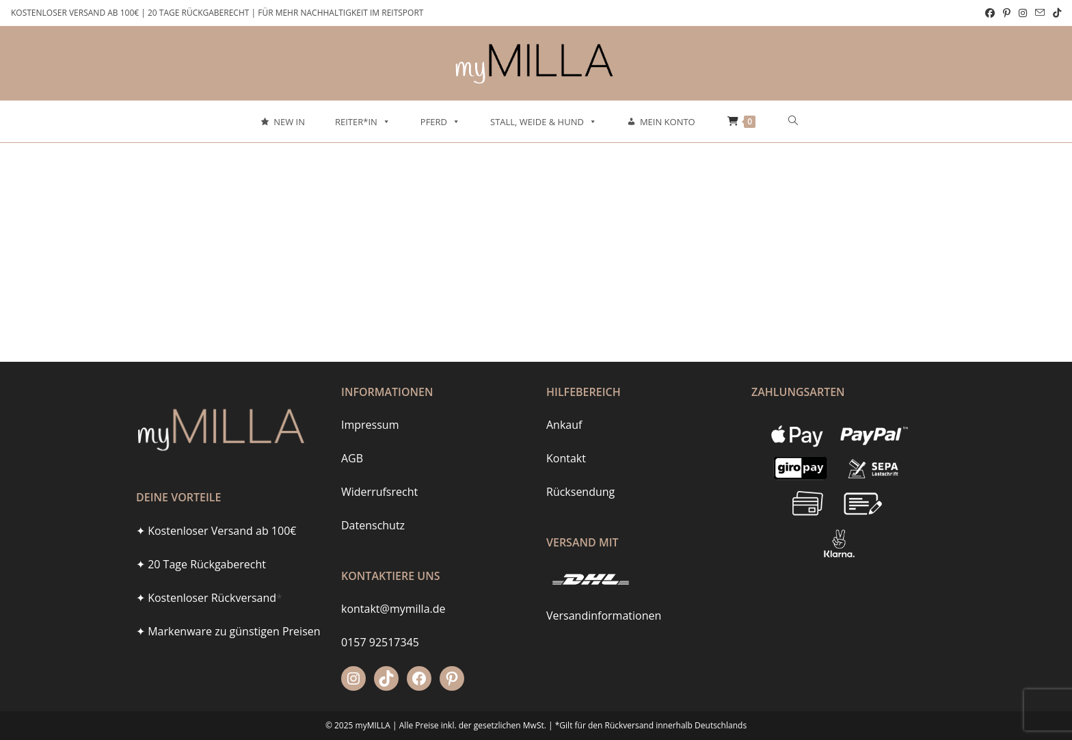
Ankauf (564, 424)
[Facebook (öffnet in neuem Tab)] (990, 13)
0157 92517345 (380, 642)
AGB (352, 458)
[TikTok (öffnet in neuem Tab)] (1055, 13)
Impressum (370, 424)
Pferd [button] (440, 121)
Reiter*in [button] (362, 121)
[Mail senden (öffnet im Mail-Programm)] (1040, 13)
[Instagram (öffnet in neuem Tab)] (1023, 13)
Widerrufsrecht (379, 491)
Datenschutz (373, 525)
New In (289, 122)
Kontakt (566, 458)
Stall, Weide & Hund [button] (543, 121)
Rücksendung (580, 491)
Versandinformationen (603, 615)
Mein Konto (667, 122)
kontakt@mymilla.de (393, 608)
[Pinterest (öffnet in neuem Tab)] (1007, 13)
